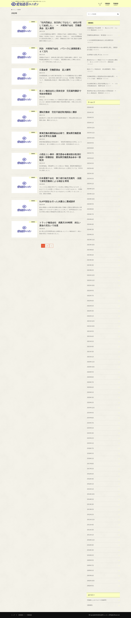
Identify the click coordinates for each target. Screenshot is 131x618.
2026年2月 (90, 117)
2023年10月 (91, 245)
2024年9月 (90, 204)
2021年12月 (91, 321)
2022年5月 (90, 306)
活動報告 (107, 4)
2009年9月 (90, 560)
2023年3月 (90, 265)
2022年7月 (90, 295)
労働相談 (115, 4)
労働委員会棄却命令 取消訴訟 (100, 35)
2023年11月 (91, 239)
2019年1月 (90, 443)
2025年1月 (90, 183)
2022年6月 (90, 300)
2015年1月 (90, 489)
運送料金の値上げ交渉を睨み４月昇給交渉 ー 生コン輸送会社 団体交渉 (102, 92)
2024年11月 (91, 194)
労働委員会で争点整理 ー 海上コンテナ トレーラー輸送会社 (102, 29)
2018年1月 (90, 458)
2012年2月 (90, 514)
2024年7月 (90, 214)
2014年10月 (91, 494)
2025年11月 (91, 133)
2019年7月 (90, 423)
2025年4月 (90, 168)
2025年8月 (90, 148)
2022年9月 (90, 290)
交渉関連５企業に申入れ (98, 55)
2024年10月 (91, 199)
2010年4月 (90, 545)
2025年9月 (90, 143)
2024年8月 (90, 209)
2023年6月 (90, 255)
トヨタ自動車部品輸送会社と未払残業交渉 (100, 41)
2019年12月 (91, 407)
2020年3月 (90, 397)
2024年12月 (91, 189)
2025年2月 (90, 178)
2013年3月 (90, 504)
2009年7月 (90, 565)
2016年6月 (90, 474)
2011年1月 (90, 535)
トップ (100, 4)
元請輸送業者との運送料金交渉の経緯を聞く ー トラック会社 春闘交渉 (103, 77)
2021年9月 (90, 331)
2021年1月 (90, 357)
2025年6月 (90, 158)
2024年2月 (90, 234)
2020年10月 (91, 367)
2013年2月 (90, 509)
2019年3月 (90, 433)
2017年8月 (90, 463)
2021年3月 (90, 351)
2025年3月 (90, 173)
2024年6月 (90, 219)
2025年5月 (90, 163)
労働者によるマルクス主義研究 (96, 600)
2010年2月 (90, 555)
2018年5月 (90, 453)
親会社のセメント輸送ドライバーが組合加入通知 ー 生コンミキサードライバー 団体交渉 (103, 62)
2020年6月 (90, 387)
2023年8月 (90, 250)
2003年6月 (90, 575)
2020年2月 (90, 402)
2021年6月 (90, 336)
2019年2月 (90, 438)
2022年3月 (90, 311)
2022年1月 (90, 316)
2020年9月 (90, 372)
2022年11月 (91, 280)
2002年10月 (91, 580)
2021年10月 (91, 326)
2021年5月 (90, 341)
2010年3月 (90, 550)
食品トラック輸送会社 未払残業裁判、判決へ (101, 70)
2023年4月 (90, 260)
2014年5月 (90, 499)
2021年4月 (90, 346)
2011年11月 (91, 519)
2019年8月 (90, 418)
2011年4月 (90, 524)
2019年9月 (90, 412)
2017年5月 (90, 468)
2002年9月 (90, 586)
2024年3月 (90, 229)
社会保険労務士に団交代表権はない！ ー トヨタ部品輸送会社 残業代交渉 (102, 85)
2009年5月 (90, 570)
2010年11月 (91, 540)
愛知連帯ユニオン (103, 615)
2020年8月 (90, 377)
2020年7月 (90, 382)
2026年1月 (90, 122)
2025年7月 (90, 153)
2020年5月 (90, 392)
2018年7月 (90, 448)
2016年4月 (90, 479)
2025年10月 (91, 138)
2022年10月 (91, 285)
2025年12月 (91, 127)
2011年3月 (90, 530)
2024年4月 (90, 224)
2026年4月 (90, 107)
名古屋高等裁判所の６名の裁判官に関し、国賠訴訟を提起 (102, 49)
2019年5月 (90, 428)
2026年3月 (90, 112)
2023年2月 (90, 270)
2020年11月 (91, 362)
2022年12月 (91, 275)
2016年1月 (90, 484)
